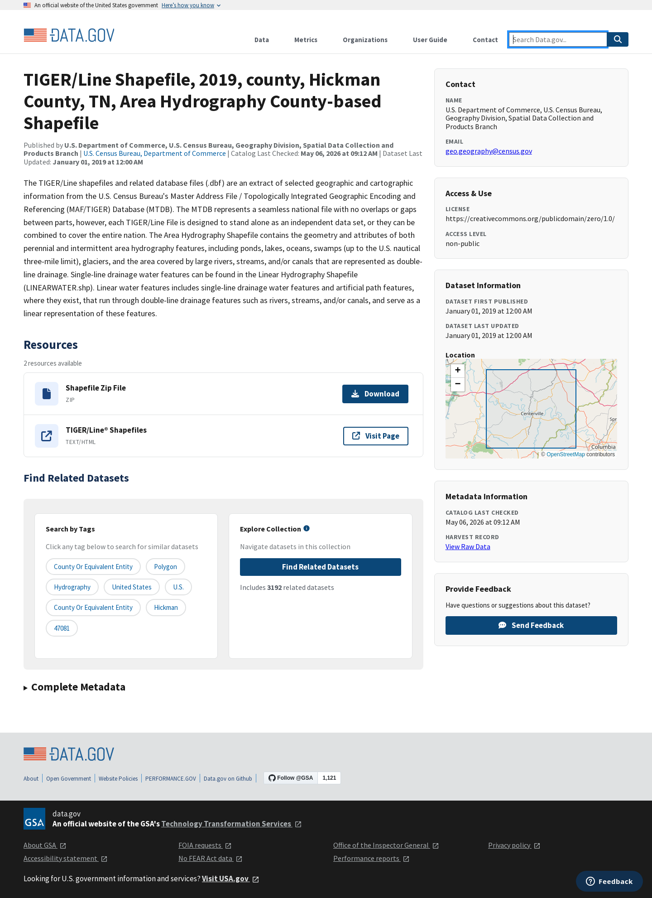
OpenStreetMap (566, 454)
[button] (458, 371)
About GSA (45, 845)
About (31, 778)
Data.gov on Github (228, 778)
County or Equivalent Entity (93, 607)
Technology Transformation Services (231, 824)
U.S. (178, 587)
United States (132, 587)
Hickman (166, 607)
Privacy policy (514, 845)
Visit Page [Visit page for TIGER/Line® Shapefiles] (375, 436)
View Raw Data (468, 546)
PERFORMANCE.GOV (170, 778)
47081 (62, 628)
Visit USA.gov (230, 879)
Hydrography (72, 587)
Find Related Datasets (320, 567)
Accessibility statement (66, 858)
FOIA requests (205, 845)
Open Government (68, 778)
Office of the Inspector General (386, 845)
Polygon (165, 566)
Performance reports (371, 858)
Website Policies (118, 778)
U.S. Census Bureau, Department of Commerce (154, 153)
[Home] (69, 35)
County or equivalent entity (93, 566)
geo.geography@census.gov (489, 150)
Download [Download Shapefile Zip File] (375, 394)
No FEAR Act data (210, 858)
